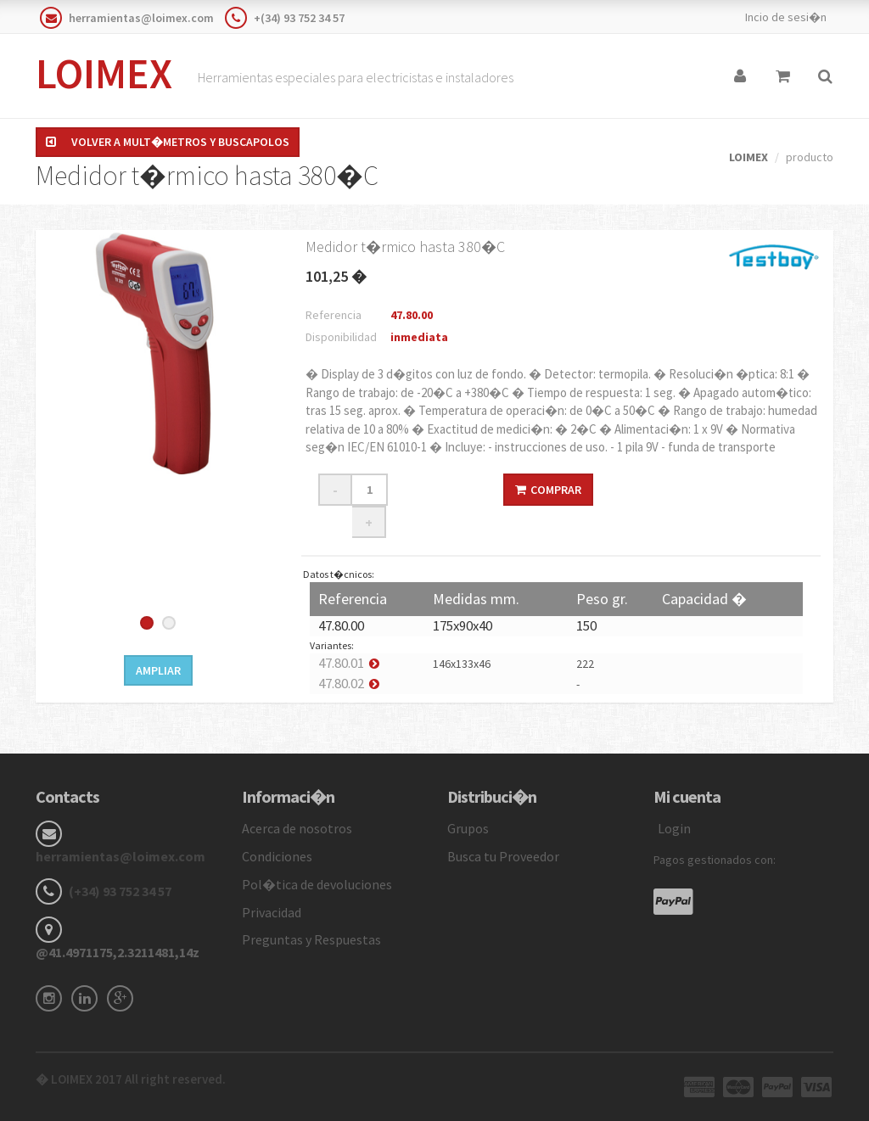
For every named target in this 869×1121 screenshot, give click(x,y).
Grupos (468, 828)
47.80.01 (341, 662)
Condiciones (277, 856)
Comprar (548, 489)
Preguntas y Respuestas (311, 939)
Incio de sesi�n (786, 17)
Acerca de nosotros (297, 828)
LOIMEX (104, 73)
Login (674, 828)
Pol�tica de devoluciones (317, 884)
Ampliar (158, 670)
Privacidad (271, 912)
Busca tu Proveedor (503, 856)
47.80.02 (341, 683)
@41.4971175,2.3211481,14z (117, 952)
